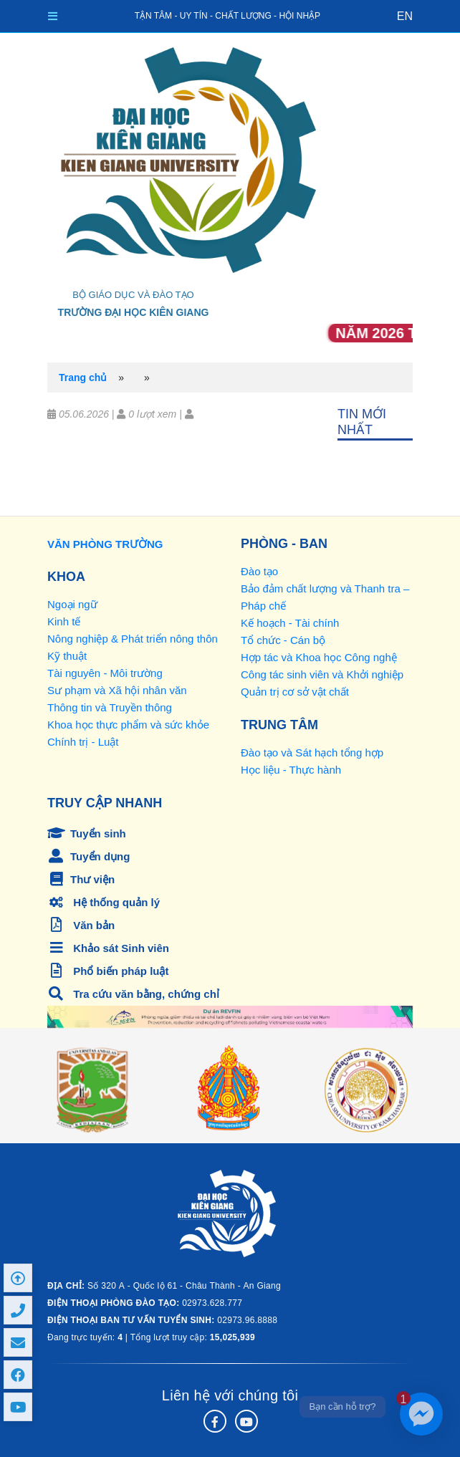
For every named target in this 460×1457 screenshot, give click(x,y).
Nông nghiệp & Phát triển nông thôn (132, 639)
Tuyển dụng (88, 856)
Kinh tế (63, 621)
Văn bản (81, 925)
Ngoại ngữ (72, 604)
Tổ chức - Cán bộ (283, 640)
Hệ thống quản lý (103, 902)
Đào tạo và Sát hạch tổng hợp (312, 752)
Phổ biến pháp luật (108, 971)
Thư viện (81, 879)
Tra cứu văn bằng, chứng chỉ (133, 994)
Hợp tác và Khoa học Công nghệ (319, 657)
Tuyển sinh (86, 833)
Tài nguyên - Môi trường (105, 673)
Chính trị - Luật (83, 742)
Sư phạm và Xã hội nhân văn (117, 690)
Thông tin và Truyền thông (109, 707)
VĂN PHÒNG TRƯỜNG (105, 544)
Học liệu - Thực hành (291, 770)
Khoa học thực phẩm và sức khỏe (128, 724)
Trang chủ (83, 377)
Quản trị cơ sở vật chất (295, 692)
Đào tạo (259, 571)
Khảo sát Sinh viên (108, 948)
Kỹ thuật (67, 656)
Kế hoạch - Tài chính (290, 623)
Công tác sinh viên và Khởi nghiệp (322, 674)
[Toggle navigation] (52, 16)
